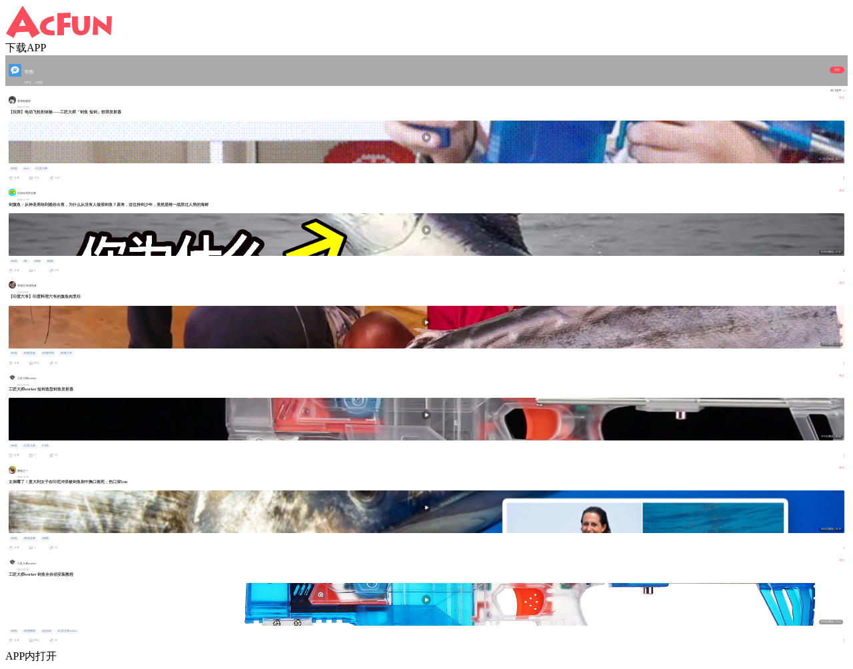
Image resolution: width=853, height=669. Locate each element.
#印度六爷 (66, 353)
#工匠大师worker (67, 631)
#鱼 (25, 261)
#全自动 (46, 631)
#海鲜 (37, 261)
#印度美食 (29, 353)
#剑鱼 (14, 168)
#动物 (50, 261)
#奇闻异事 (29, 538)
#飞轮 (45, 445)
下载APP (25, 47)
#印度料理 (48, 353)
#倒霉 (45, 538)
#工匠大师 (41, 168)
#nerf (26, 168)
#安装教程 (29, 631)
